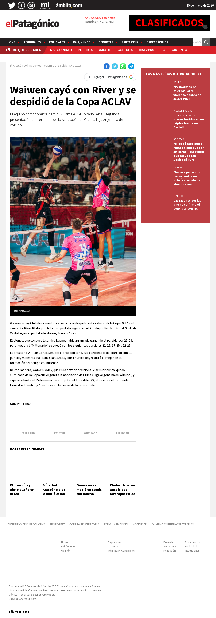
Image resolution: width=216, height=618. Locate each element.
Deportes (106, 42)
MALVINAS (147, 50)
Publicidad (191, 546)
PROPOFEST (57, 524)
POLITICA (85, 50)
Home (11, 42)
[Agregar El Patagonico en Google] (110, 77)
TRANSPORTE (180, 195)
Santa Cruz (130, 42)
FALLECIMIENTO (174, 50)
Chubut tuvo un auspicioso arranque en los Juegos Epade (122, 491)
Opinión (65, 551)
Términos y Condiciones (121, 551)
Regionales (32, 42)
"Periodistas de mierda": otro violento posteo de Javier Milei (187, 93)
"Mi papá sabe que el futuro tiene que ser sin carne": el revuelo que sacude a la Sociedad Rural (189, 152)
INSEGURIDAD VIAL (182, 110)
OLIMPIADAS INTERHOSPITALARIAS (173, 524)
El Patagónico (18, 65)
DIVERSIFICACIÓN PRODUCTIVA (26, 524)
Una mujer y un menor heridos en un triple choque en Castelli (188, 121)
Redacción (169, 551)
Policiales (57, 42)
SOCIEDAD (178, 139)
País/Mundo (81, 42)
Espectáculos (157, 42)
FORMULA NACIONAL (116, 524)
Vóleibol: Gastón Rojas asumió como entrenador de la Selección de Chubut (55, 496)
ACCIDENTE (140, 524)
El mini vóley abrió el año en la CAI (22, 489)
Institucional (192, 551)
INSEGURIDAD (60, 50)
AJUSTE (105, 50)
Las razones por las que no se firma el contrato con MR (187, 204)
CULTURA (125, 50)
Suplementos (192, 542)
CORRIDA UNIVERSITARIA (84, 524)
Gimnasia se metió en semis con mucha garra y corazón (89, 491)
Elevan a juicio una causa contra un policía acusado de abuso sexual (186, 178)
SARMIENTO (179, 167)
